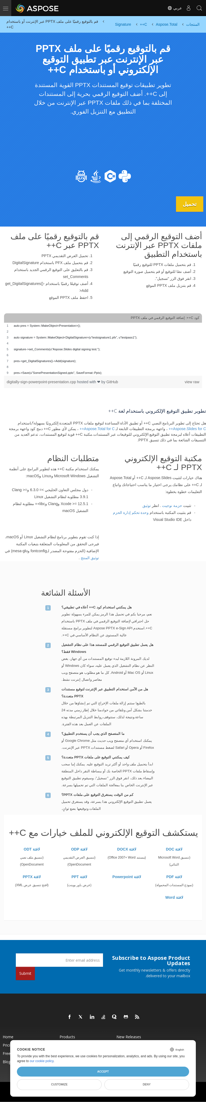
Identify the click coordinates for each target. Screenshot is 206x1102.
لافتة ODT (32, 849)
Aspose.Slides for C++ (187, 429)
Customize (59, 1084)
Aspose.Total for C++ (97, 429)
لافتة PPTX (32, 877)
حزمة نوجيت (172, 505)
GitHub (112, 382)
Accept (103, 1071)
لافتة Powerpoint (126, 877)
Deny (146, 1084)
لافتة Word (174, 897)
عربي (174, 8)
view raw (192, 382)
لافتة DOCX (126, 849)
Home (8, 1036)
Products (67, 1036)
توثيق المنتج (90, 558)
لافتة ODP (79, 849)
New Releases (128, 1036)
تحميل (190, 204)
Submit (25, 973)
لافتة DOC (174, 849)
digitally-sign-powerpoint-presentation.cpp (42, 382)
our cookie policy (42, 1061)
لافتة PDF (174, 877)
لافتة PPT (79, 877)
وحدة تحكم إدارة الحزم (131, 512)
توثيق (146, 505)
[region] (103, 349)
